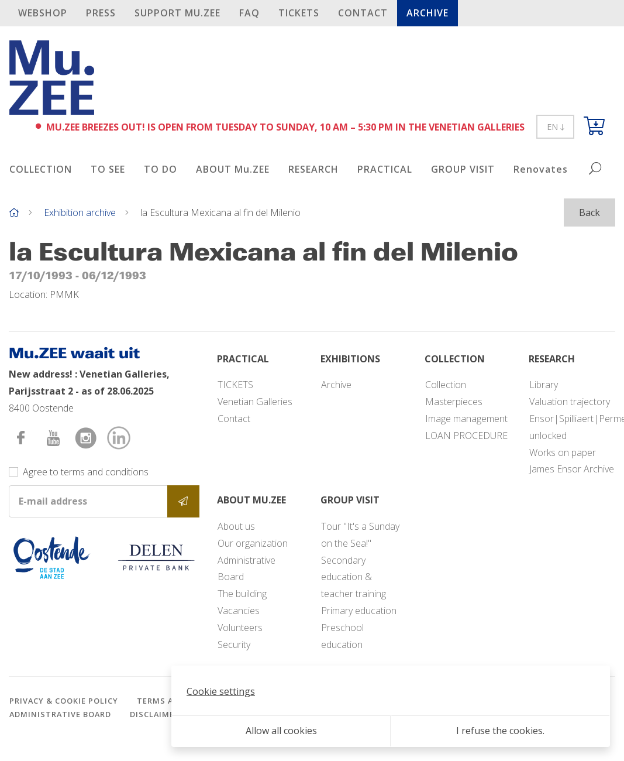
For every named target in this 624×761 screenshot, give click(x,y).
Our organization (253, 543)
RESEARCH (313, 169)
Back (589, 212)
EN (555, 126)
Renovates (540, 169)
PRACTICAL (384, 169)
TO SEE (108, 169)
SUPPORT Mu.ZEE (177, 12)
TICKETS (298, 12)
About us (236, 526)
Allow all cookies (281, 730)
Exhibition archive (80, 212)
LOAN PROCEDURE (466, 435)
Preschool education (342, 636)
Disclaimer (155, 714)
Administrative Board (246, 569)
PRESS (101, 12)
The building (242, 593)
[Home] (14, 212)
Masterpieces (453, 401)
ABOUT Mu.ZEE (233, 169)
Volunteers (240, 627)
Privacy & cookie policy (63, 700)
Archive (427, 12)
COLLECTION (40, 169)
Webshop (42, 12)
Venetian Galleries (255, 401)
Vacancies (239, 610)
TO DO (160, 169)
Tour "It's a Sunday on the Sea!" (360, 535)
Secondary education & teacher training (353, 577)
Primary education (359, 610)
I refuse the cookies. (500, 730)
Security (234, 644)
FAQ (249, 12)
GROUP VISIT (463, 169)
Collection (445, 384)
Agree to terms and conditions (86, 471)
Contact (363, 12)
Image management (466, 418)
